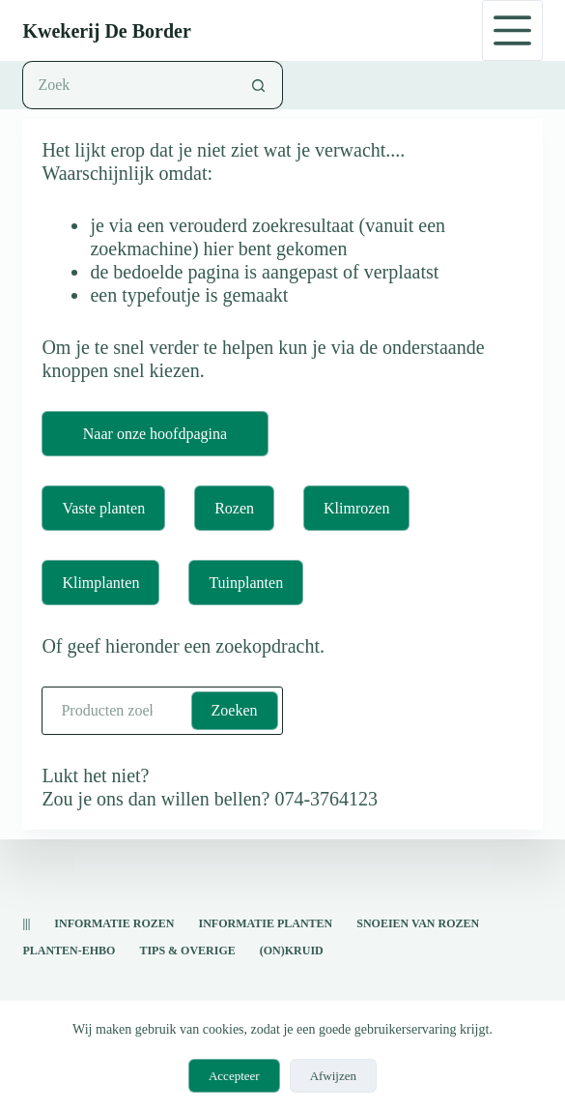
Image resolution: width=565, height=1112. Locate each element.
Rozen (234, 508)
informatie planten (265, 923)
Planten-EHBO (68, 950)
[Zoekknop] (259, 85)
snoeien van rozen (417, 923)
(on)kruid (292, 950)
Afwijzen (333, 1075)
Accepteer (234, 1075)
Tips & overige (187, 950)
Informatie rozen (114, 923)
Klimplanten (100, 582)
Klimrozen (356, 508)
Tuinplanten (246, 582)
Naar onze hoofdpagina (155, 433)
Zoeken (235, 710)
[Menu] (512, 30)
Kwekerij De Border (106, 31)
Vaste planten (103, 508)
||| (26, 923)
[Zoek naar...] (128, 85)
